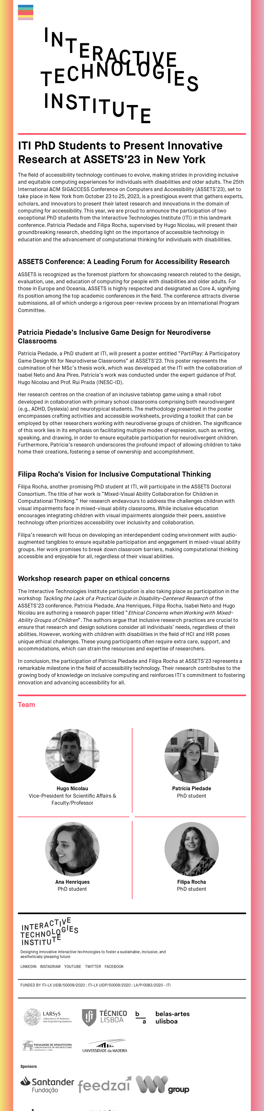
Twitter (93, 967)
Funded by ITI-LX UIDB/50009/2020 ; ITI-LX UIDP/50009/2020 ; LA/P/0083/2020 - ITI (95, 985)
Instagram (50, 967)
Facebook (114, 967)
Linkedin (28, 967)
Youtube (72, 967)
